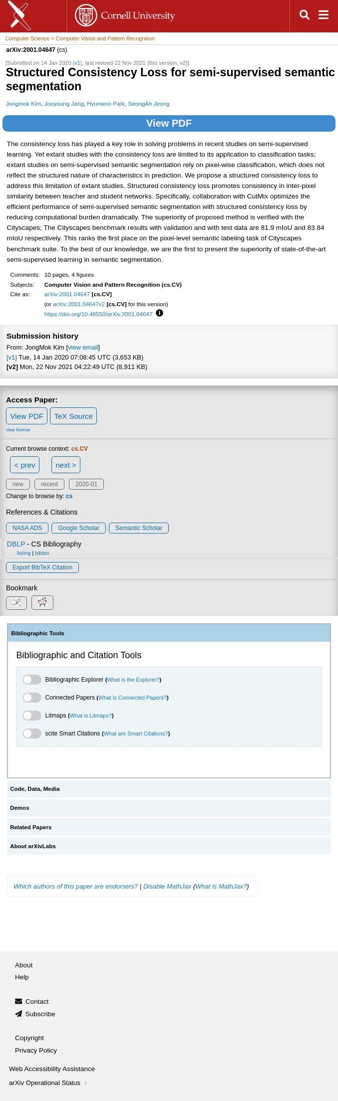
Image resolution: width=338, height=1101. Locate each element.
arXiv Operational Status (49, 1083)
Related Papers (30, 827)
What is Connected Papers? (132, 698)
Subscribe (40, 1014)
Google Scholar (78, 528)
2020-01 (86, 484)
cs (69, 496)
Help (22, 977)
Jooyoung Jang (64, 103)
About (23, 965)
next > (65, 465)
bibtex (42, 553)
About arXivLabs (33, 846)
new (17, 484)
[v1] (11, 357)
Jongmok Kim (23, 103)
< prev (24, 465)
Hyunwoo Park (106, 103)
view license (18, 429)
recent (49, 484)
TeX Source (73, 416)
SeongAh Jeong (149, 103)
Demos (19, 808)
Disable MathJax (167, 886)
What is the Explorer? (133, 680)
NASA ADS (27, 528)
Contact (37, 1001)
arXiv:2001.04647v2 (79, 304)
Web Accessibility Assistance (52, 1069)
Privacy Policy (36, 1050)
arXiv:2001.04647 (67, 294)
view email (83, 347)
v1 (77, 63)
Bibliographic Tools (37, 633)
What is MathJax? (221, 886)
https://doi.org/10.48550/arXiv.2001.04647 (98, 314)
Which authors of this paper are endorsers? (75, 886)
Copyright (29, 1038)
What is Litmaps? (91, 716)
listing (24, 553)
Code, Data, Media (34, 789)
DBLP (16, 544)
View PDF (169, 123)
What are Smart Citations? (136, 733)
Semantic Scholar (138, 528)
